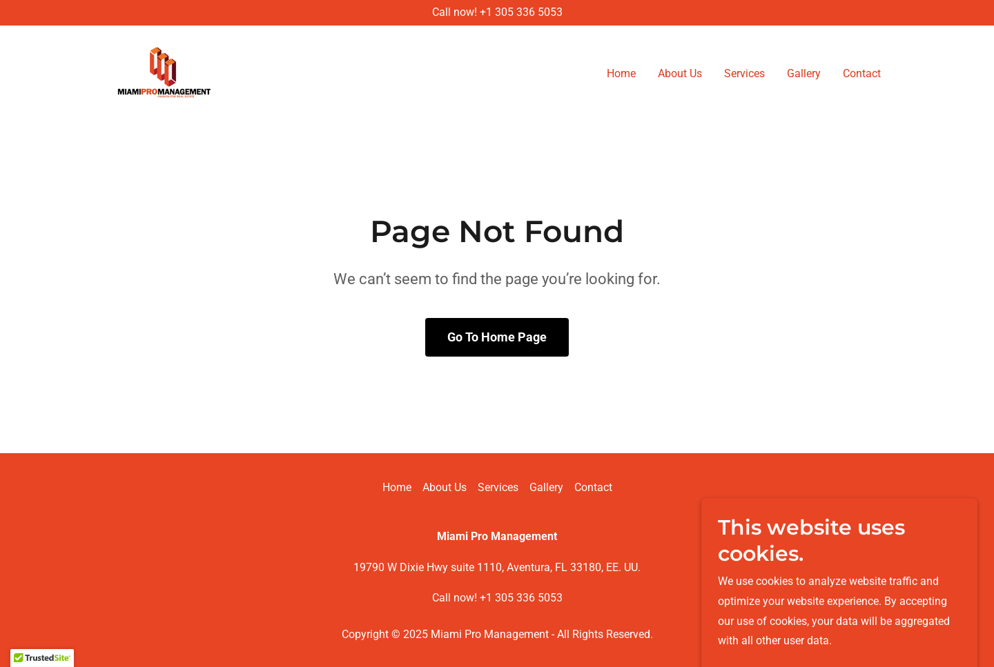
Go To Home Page (497, 337)
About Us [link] (680, 73)
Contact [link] (862, 73)
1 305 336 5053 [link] (524, 12)
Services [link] (744, 73)
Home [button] (396, 487)
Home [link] (621, 73)
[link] (164, 71)
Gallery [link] (804, 73)
